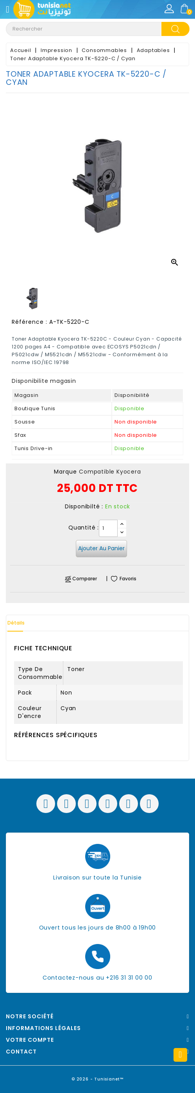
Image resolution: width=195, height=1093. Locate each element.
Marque (65, 472)
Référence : (29, 322)
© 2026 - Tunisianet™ (97, 1079)
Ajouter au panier (101, 548)
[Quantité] (108, 528)
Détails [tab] (16, 622)
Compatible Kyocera (110, 472)
